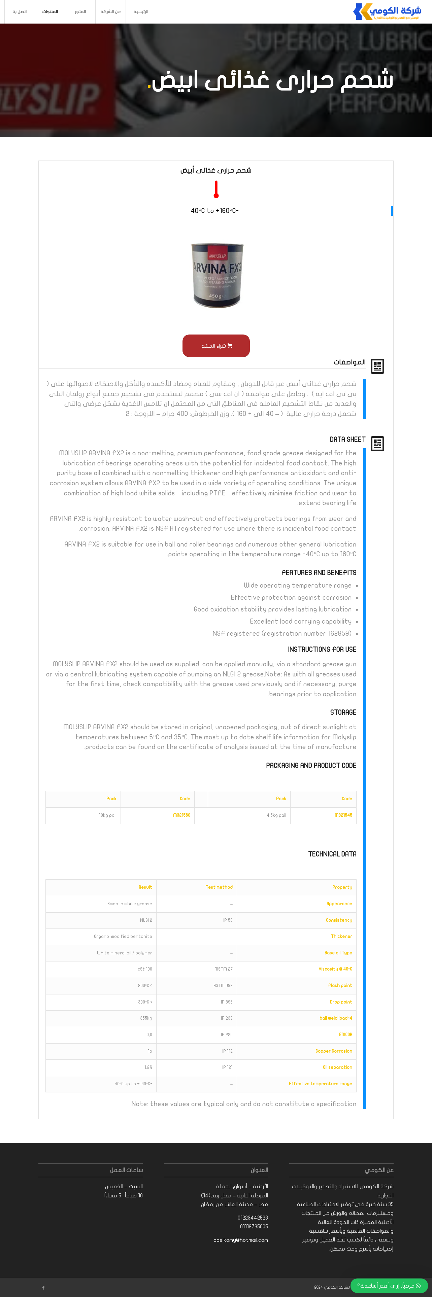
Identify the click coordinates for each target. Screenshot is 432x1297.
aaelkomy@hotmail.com (240, 1240)
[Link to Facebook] (43, 1288)
